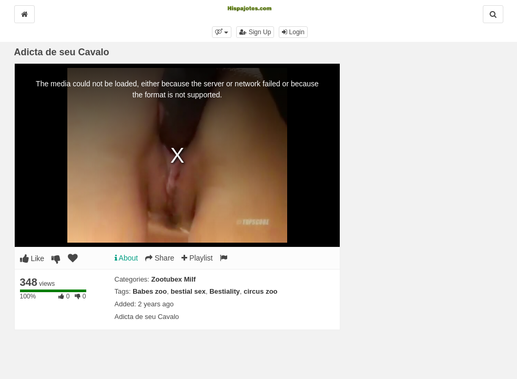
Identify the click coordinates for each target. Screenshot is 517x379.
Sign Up (255, 32)
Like (32, 258)
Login (293, 32)
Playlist (196, 258)
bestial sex (188, 291)
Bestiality (224, 291)
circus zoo (260, 291)
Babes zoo (150, 291)
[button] (221, 32)
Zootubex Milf (173, 279)
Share (159, 258)
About (126, 258)
